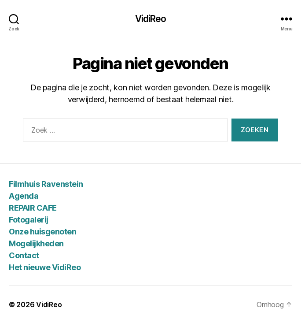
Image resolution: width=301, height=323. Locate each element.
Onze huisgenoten (42, 231)
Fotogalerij (28, 219)
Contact (24, 255)
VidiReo (150, 18)
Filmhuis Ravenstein (46, 184)
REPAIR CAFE (33, 207)
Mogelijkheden (36, 243)
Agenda (23, 195)
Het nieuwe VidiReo (45, 267)
